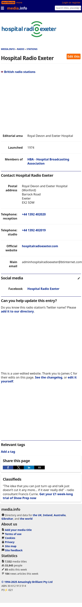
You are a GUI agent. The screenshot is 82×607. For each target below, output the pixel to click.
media (17, 8)
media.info (8, 49)
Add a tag (8, 452)
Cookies (10, 538)
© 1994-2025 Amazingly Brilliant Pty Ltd (27, 582)
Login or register (71, 2)
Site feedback (14, 550)
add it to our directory (17, 311)
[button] (8, 467)
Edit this (74, 56)
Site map (10, 546)
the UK (37, 515)
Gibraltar (7, 518)
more (19, 2)
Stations (32, 49)
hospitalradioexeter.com (40, 246)
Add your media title (18, 530)
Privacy (10, 542)
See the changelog (48, 377)
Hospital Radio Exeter (43, 289)
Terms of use (13, 534)
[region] (35, 104)
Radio (20, 49)
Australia (60, 515)
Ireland (47, 515)
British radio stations (18, 72)
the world (26, 518)
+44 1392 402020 (34, 214)
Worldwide (8, 2)
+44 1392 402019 (34, 230)
